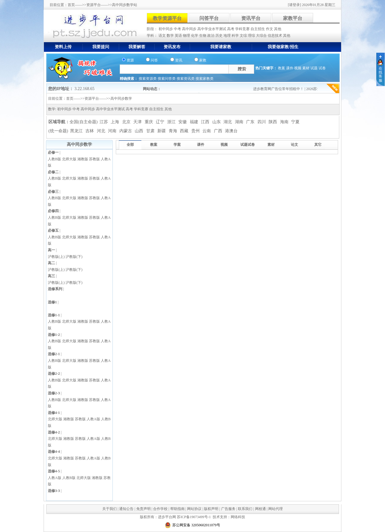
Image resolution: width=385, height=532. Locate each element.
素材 (306, 68)
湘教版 (82, 159)
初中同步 (166, 29)
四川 (262, 122)
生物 (203, 35)
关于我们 (109, 509)
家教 (202, 60)
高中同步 (189, 29)
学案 (177, 144)
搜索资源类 (148, 79)
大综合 (262, 35)
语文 (163, 35)
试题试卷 (247, 144)
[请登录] (294, 5)
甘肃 (151, 131)
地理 (227, 35)
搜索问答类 (167, 79)
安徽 (183, 122)
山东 (217, 122)
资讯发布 (172, 47)
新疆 (162, 131)
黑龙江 (77, 131)
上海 (115, 122)
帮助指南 (177, 509)
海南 (285, 122)
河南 (113, 131)
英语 (179, 35)
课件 (289, 68)
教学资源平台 (167, 18)
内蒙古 (126, 131)
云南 (207, 131)
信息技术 (275, 35)
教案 (281, 68)
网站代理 (275, 509)
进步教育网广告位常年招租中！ (281, 89)
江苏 (104, 122)
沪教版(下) (74, 257)
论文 (294, 144)
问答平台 (209, 18)
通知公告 (126, 509)
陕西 (273, 122)
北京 (127, 122)
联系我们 (245, 509)
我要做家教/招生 (283, 47)
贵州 (196, 131)
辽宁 (160, 122)
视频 (297, 68)
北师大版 (69, 159)
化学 (195, 35)
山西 (139, 131)
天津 (138, 122)
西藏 (184, 131)
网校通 (260, 509)
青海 (173, 131)
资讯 (178, 60)
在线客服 (380, 74)
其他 (277, 29)
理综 (252, 35)
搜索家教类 (205, 79)
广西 (218, 131)
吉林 (90, 131)
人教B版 (54, 159)
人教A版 (93, 419)
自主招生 (258, 29)
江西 (206, 122)
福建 (194, 122)
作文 (270, 29)
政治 (211, 35)
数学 (171, 35)
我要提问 (100, 47)
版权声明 (211, 509)
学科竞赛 (243, 29)
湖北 (228, 122)
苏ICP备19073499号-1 (194, 517)
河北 (101, 131)
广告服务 (228, 509)
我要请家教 (220, 47)
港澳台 (231, 131)
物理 (187, 35)
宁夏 (295, 122)
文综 (244, 35)
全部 (130, 144)
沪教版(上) (56, 257)
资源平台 (93, 5)
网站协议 (194, 509)
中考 (178, 29)
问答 (154, 60)
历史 (219, 35)
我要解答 (136, 47)
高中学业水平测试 (212, 29)
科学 (236, 35)
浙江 (172, 122)
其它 (318, 144)
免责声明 (143, 509)
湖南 (240, 122)
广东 (251, 122)
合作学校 (160, 509)
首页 (71, 5)
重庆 (149, 122)
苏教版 (94, 159)
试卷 (322, 68)
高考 (231, 29)
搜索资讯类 (186, 79)
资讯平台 (250, 18)
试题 (314, 68)
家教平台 (292, 18)
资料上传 (63, 47)
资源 (130, 60)
